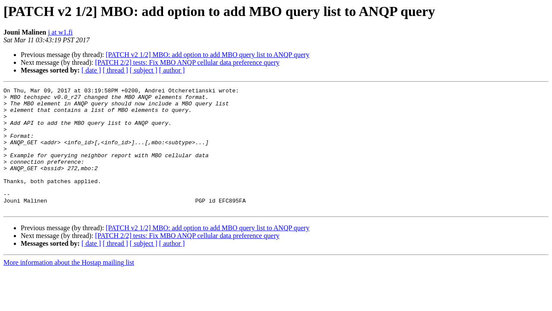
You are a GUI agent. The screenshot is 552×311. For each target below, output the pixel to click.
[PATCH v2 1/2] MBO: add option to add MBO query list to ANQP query (207, 54)
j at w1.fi (60, 32)
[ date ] (91, 70)
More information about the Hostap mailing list (68, 287)
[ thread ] (115, 70)
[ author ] (172, 70)
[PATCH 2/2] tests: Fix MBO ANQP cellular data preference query (187, 62)
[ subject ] (143, 70)
